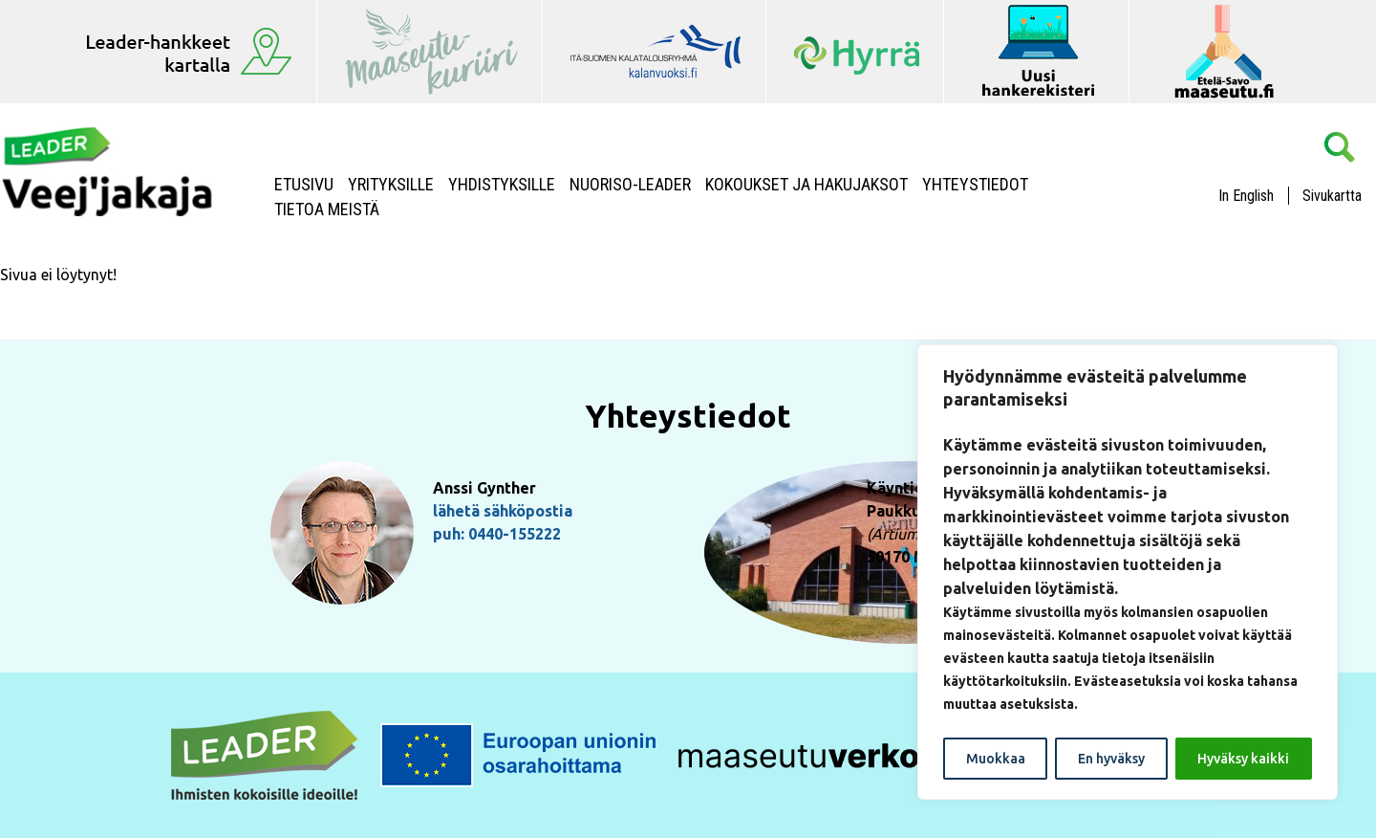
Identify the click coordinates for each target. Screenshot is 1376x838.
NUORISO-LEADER (630, 184)
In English (1246, 196)
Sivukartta (1332, 196)
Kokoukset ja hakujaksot (806, 184)
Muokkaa (995, 758)
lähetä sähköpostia (502, 510)
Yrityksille (391, 184)
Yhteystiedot (975, 184)
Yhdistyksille (501, 184)
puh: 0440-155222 (497, 533)
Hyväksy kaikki (1243, 758)
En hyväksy (1111, 758)
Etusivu (303, 184)
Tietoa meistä (326, 209)
